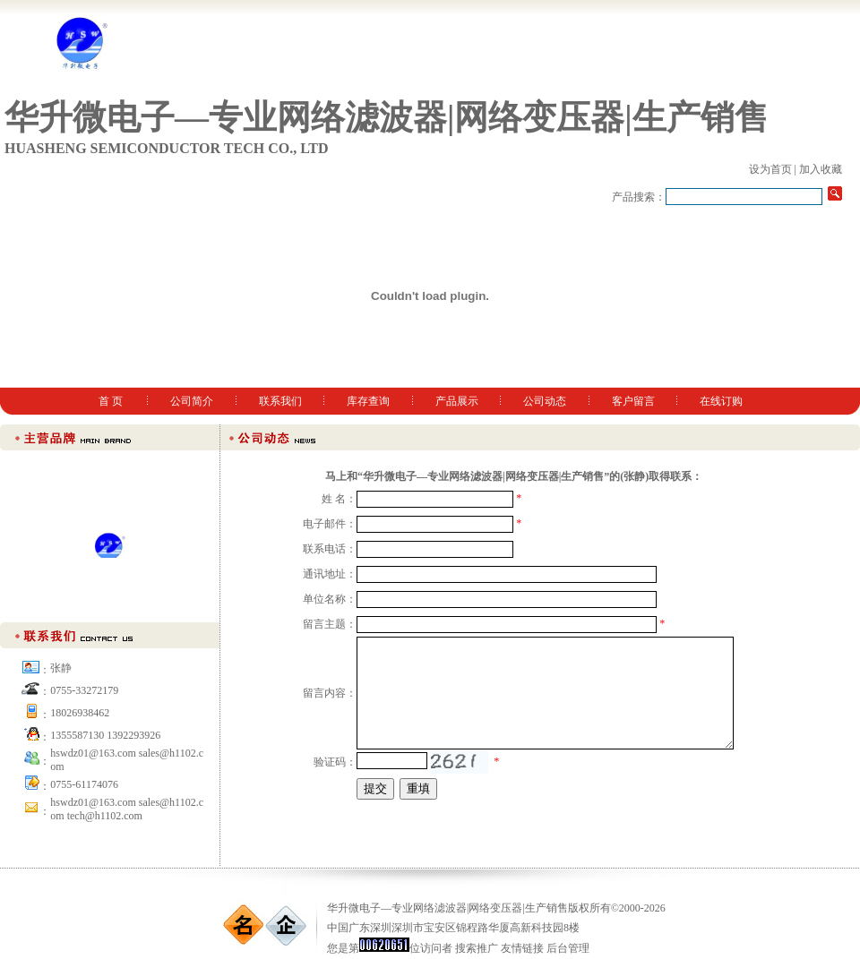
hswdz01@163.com (92, 802)
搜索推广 (476, 948)
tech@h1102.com (104, 815)
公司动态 (544, 401)
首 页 (111, 401)
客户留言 (633, 401)
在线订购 (721, 401)
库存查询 (368, 401)
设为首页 (770, 169)
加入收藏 (820, 169)
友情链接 (522, 948)
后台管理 (567, 948)
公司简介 (191, 401)
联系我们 (280, 401)
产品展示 (456, 401)
